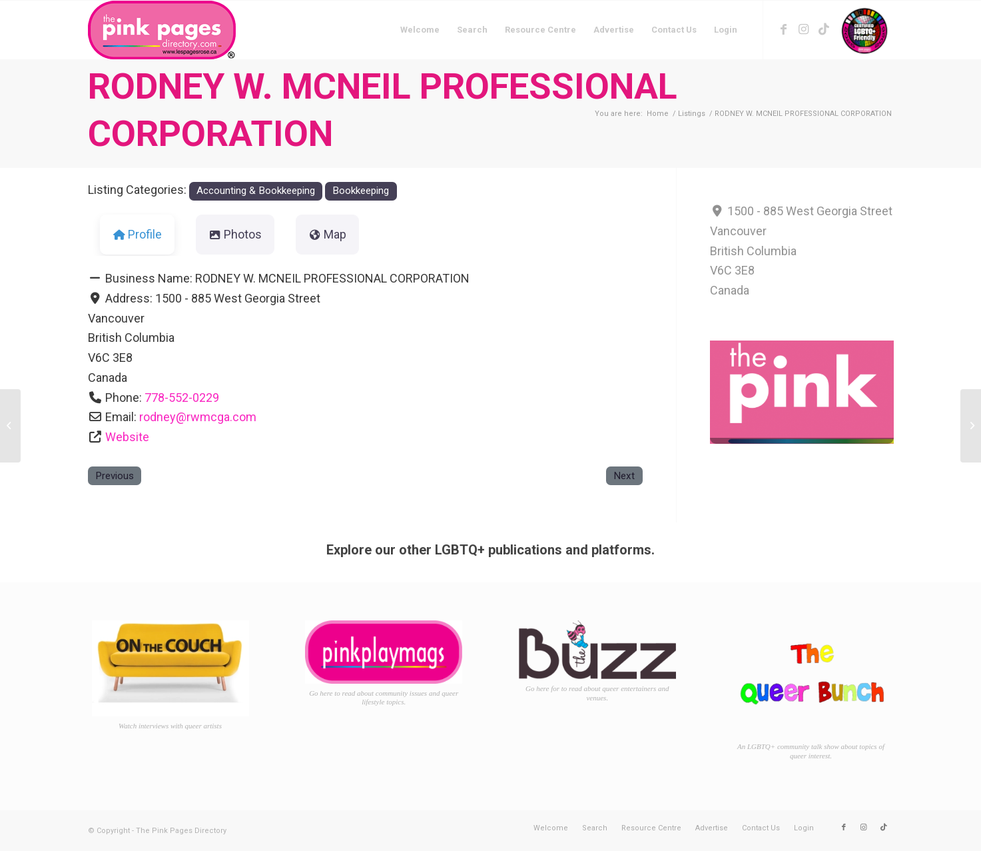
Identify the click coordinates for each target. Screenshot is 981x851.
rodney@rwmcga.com (197, 417)
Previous (114, 476)
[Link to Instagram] (804, 29)
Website (127, 437)
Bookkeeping (360, 191)
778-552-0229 (182, 398)
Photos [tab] (235, 234)
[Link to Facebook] (784, 29)
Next (624, 476)
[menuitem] (420, 30)
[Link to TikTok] (824, 29)
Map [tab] (327, 234)
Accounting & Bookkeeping (255, 191)
